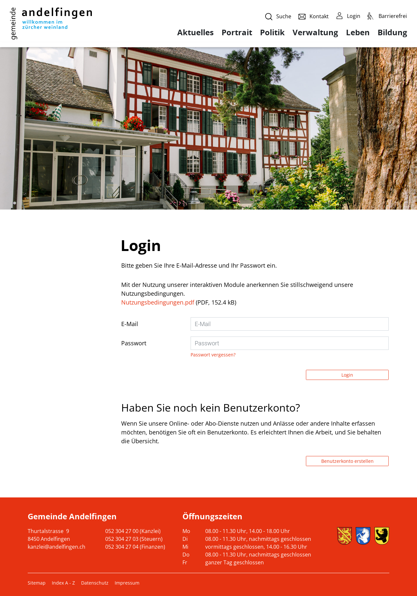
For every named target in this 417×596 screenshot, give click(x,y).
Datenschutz (94, 583)
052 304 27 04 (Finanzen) (135, 546)
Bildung (392, 32)
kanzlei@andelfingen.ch (56, 546)
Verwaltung (315, 32)
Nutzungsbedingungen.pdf (157, 302)
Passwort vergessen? (213, 355)
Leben (358, 32)
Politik (272, 32)
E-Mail (129, 324)
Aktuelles (195, 32)
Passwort (133, 343)
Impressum (127, 583)
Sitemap (37, 583)
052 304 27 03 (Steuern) (134, 538)
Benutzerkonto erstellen (347, 461)
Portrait (237, 32)
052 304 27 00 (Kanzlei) (133, 531)
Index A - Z (63, 583)
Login (347, 375)
